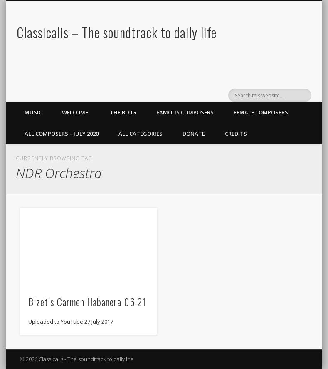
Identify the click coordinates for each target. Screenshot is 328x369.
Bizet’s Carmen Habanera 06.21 (87, 301)
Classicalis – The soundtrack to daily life (117, 32)
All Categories (140, 133)
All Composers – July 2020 (62, 133)
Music (33, 112)
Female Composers (261, 112)
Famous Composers (185, 112)
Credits (236, 133)
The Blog (123, 112)
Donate (193, 133)
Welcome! (76, 112)
